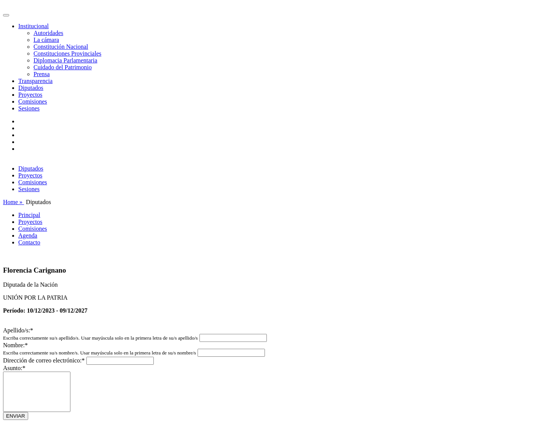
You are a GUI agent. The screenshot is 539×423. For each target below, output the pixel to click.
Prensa (41, 74)
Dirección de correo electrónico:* (44, 360)
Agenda (27, 235)
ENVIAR (15, 416)
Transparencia (35, 81)
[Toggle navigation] (6, 15)
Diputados (30, 88)
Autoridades (48, 33)
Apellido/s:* (18, 330)
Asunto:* (14, 368)
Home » (13, 202)
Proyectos (30, 94)
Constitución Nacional (60, 46)
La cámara (46, 40)
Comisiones (32, 101)
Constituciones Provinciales (67, 53)
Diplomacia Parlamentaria (65, 60)
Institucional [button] (33, 26)
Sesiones (29, 108)
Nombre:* (15, 345)
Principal (29, 215)
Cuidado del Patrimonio (62, 67)
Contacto (29, 242)
